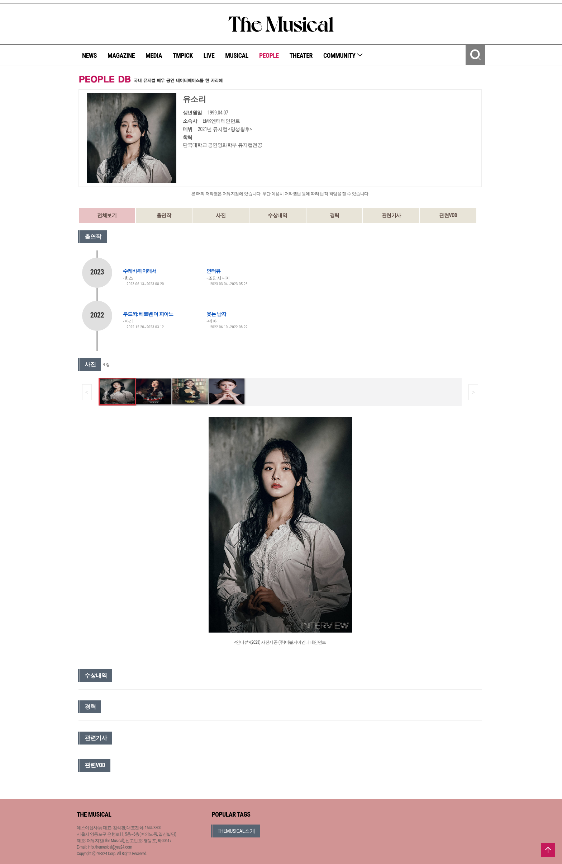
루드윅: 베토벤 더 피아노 (148, 314)
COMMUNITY (343, 55)
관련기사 (391, 215)
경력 (334, 215)
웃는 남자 (216, 314)
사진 (220, 215)
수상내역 (277, 215)
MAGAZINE (121, 55)
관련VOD (448, 215)
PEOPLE (269, 55)
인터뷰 (213, 271)
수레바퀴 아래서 (139, 271)
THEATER (301, 55)
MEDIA (154, 55)
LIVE (209, 55)
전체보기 (106, 215)
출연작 (164, 215)
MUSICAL (236, 55)
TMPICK (183, 55)
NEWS (89, 55)
